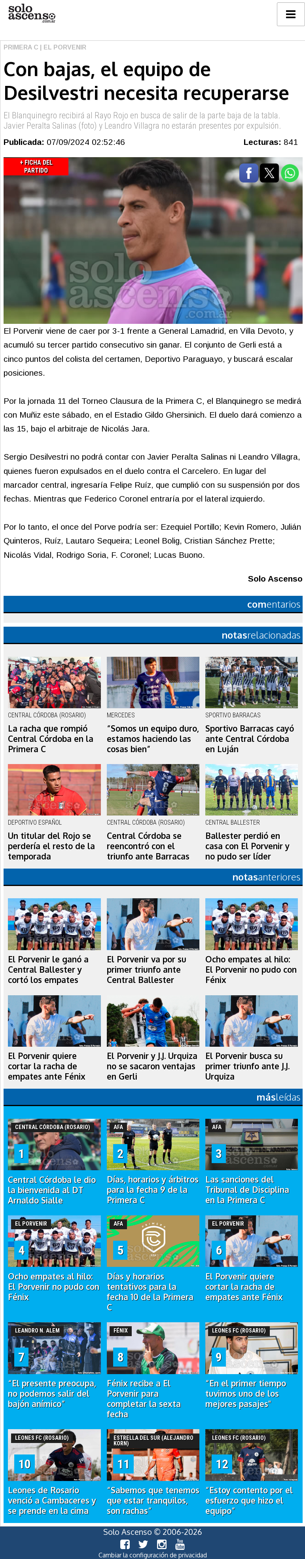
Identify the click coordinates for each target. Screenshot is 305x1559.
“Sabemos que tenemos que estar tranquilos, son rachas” (153, 1500)
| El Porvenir (62, 47)
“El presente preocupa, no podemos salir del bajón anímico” (52, 1393)
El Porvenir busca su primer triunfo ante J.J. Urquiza (247, 1066)
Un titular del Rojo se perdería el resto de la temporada (51, 846)
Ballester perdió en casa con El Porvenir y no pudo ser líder (247, 846)
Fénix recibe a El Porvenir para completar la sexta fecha (144, 1398)
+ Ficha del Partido (36, 166)
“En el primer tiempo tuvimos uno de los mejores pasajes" (245, 1393)
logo (31, 13)
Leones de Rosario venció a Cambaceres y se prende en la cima (52, 1500)
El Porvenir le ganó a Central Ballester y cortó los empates (48, 969)
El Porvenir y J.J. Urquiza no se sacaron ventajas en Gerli (152, 1066)
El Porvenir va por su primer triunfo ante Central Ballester (146, 969)
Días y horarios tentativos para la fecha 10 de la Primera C (150, 1291)
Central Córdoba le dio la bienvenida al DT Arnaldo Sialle (52, 1190)
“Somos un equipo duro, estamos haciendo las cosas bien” (153, 738)
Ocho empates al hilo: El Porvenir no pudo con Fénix (251, 969)
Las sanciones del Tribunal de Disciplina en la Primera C (247, 1189)
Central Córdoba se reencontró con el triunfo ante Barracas (148, 846)
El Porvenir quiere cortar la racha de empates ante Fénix (46, 1066)
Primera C (21, 47)
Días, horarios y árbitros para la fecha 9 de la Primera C (153, 1189)
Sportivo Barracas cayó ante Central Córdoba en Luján (249, 738)
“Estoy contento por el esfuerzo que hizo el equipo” (249, 1500)
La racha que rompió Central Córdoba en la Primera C (50, 738)
